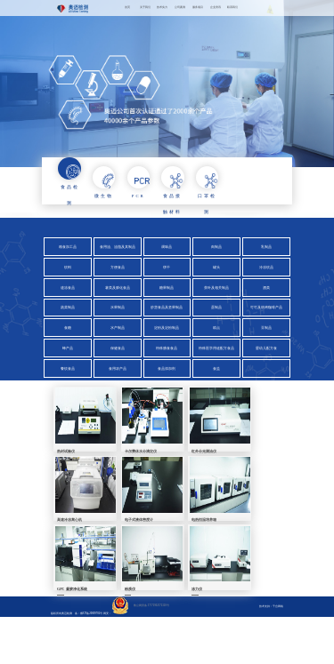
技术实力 (162, 7)
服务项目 (197, 7)
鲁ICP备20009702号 (91, 652)
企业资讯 (215, 7)
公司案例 (180, 7)
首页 (127, 7)
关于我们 (145, 7)
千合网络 (278, 645)
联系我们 (232, 7)
